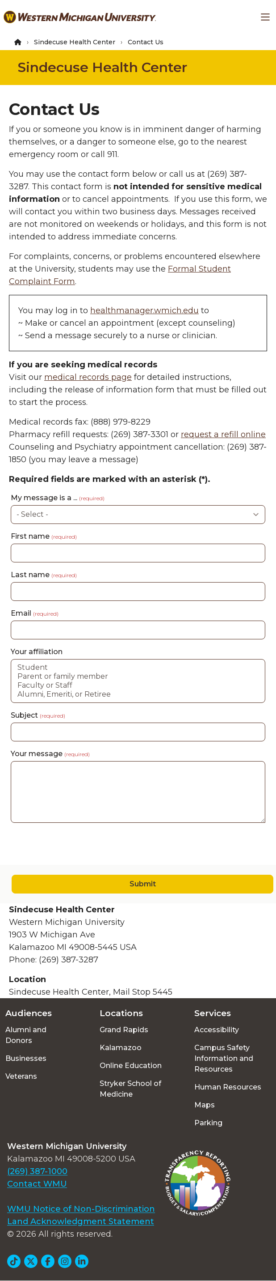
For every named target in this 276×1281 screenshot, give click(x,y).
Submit (143, 884)
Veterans (21, 1076)
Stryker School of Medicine (130, 1088)
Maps (204, 1105)
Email (35, 613)
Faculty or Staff (138, 685)
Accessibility (216, 1030)
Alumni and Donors (25, 1035)
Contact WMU (37, 1184)
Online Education (131, 1065)
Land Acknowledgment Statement (80, 1221)
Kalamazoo (121, 1047)
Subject (38, 715)
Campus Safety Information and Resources (223, 1058)
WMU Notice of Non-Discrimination (81, 1209)
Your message (50, 753)
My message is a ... (58, 498)
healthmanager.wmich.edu (144, 310)
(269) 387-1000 (37, 1171)
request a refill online (223, 434)
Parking (208, 1123)
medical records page (88, 377)
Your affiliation (37, 651)
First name (44, 536)
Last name (44, 574)
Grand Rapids (124, 1030)
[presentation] (68, 847)
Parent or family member (138, 676)
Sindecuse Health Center (74, 42)
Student (138, 667)
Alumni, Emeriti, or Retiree (138, 694)
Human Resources (227, 1087)
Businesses (25, 1058)
